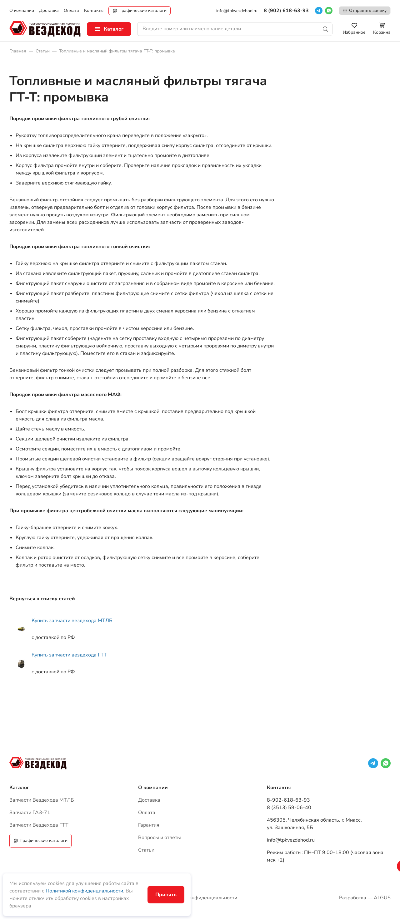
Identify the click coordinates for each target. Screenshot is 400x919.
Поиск (325, 29)
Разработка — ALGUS (365, 897)
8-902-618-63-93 (288, 800)
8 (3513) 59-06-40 (289, 807)
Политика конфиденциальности (199, 897)
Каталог (113, 29)
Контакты (279, 787)
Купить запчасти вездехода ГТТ (69, 654)
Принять (166, 894)
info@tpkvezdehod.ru (237, 11)
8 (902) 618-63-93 (286, 10)
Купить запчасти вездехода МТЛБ (72, 620)
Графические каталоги (143, 10)
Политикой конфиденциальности (84, 890)
